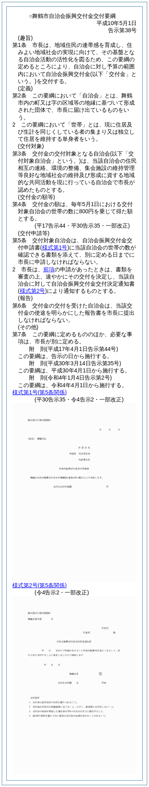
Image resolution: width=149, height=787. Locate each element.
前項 (48, 269)
